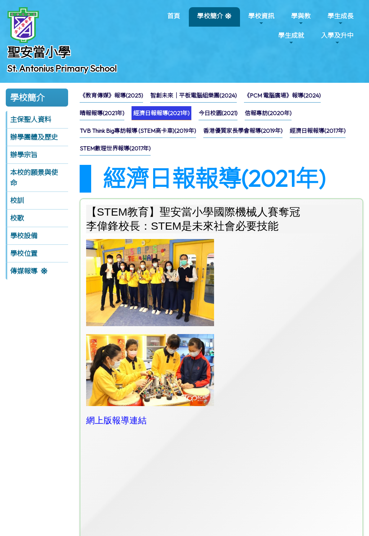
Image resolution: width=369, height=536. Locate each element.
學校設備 (23, 235)
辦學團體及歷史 (34, 137)
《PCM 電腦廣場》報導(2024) (282, 95)
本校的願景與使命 (34, 177)
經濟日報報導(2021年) (161, 113)
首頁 (173, 16)
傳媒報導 (23, 271)
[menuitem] (111, 96)
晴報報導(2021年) (102, 113)
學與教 (301, 19)
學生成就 (291, 38)
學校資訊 (261, 19)
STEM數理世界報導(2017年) (115, 148)
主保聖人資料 (30, 119)
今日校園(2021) (218, 113)
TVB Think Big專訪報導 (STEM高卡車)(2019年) (138, 130)
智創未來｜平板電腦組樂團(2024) (193, 95)
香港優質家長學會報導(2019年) (243, 130)
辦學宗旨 (23, 154)
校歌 (17, 218)
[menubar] (221, 124)
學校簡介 (210, 19)
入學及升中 (337, 38)
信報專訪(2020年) (268, 113)
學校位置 (23, 253)
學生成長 (341, 19)
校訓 (17, 200)
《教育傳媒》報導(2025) (111, 95)
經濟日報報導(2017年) (318, 130)
